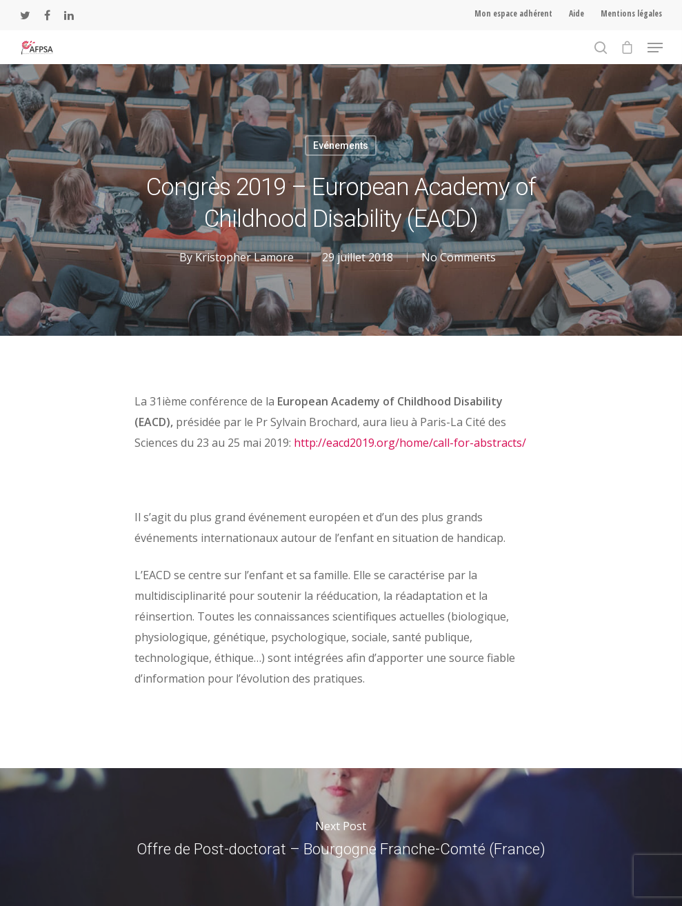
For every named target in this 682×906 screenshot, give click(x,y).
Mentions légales (631, 13)
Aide (576, 13)
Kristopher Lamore (244, 257)
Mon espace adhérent (513, 13)
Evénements (340, 145)
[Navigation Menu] (655, 47)
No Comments (458, 257)
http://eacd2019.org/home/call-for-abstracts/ (410, 442)
